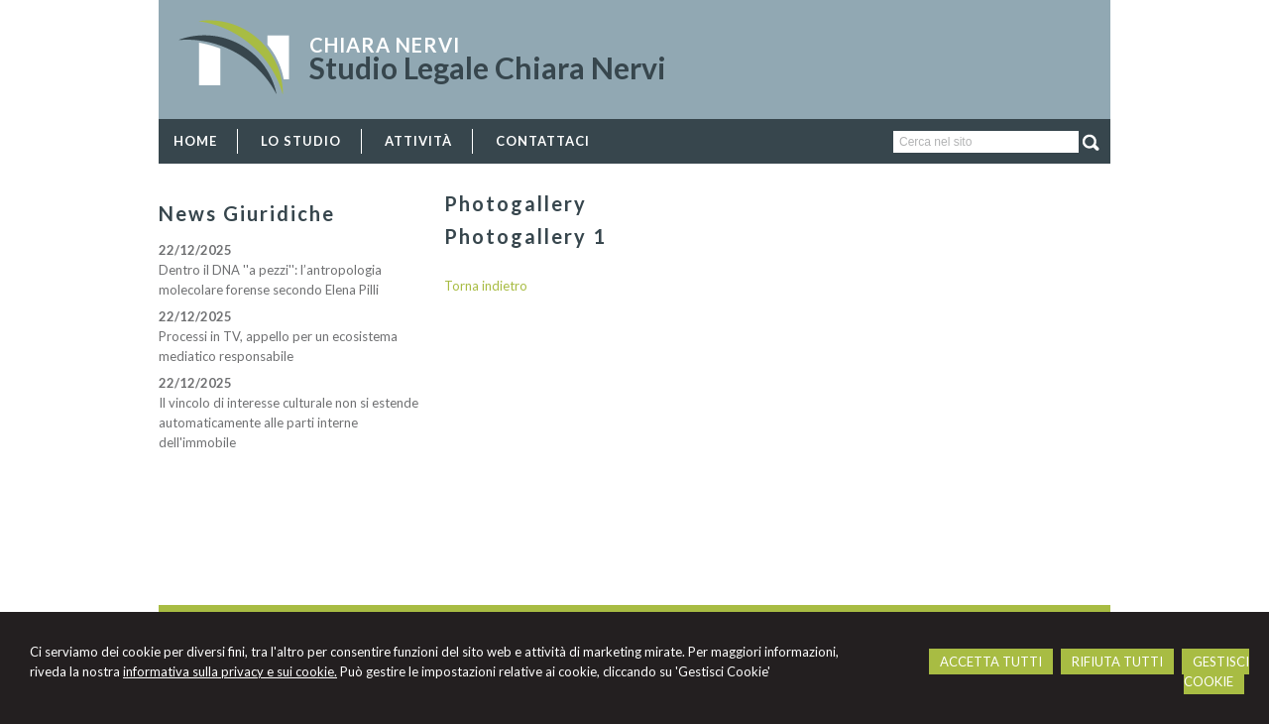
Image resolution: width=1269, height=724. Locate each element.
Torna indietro (485, 286)
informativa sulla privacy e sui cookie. (230, 671)
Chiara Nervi (384, 45)
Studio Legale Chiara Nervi (487, 67)
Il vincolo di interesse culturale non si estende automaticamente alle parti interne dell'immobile (288, 422)
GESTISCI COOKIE (1216, 671)
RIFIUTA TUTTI (1117, 661)
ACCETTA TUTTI (991, 661)
